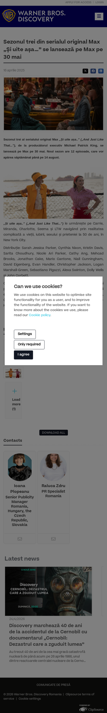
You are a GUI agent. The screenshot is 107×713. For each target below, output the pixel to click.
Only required (29, 344)
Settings (25, 334)
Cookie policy (39, 315)
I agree (23, 354)
